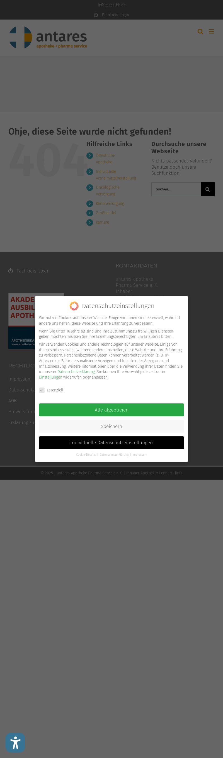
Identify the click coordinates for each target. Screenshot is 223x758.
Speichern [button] (111, 426)
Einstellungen (50, 376)
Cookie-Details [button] (86, 454)
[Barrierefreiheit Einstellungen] (15, 742)
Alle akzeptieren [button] (112, 409)
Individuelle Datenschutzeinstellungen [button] (112, 442)
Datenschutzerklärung (76, 371)
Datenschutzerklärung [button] (114, 454)
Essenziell (51, 389)
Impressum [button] (139, 454)
